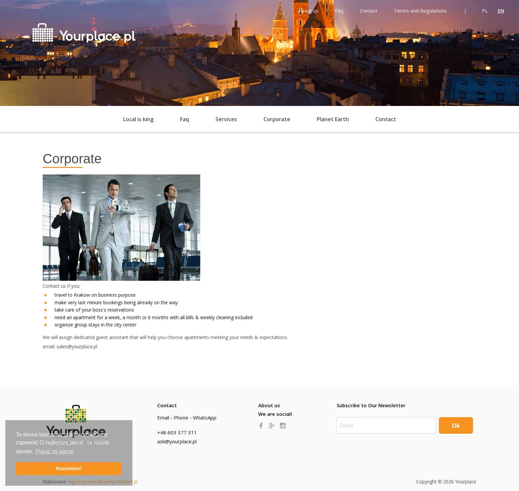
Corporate (276, 119)
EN (501, 10)
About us (269, 405)
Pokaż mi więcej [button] (55, 451)
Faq (184, 119)
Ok (456, 425)
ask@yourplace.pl (177, 441)
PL (485, 10)
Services (226, 119)
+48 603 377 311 (177, 432)
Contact (385, 119)
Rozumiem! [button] (69, 468)
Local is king (138, 119)
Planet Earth (333, 119)
